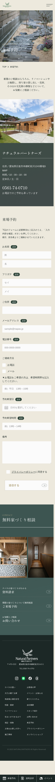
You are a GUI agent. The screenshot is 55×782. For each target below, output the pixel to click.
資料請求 (26, 591)
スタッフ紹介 (32, 712)
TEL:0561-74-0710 (26, 670)
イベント (48, 778)
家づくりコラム (33, 700)
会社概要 (30, 706)
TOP (4, 67)
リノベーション (11, 712)
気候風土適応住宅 (12, 700)
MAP (4, 170)
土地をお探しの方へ (13, 730)
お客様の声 (31, 689)
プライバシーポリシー (23, 472)
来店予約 (30, 724)
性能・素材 (9, 706)
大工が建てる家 (11, 695)
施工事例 (8, 736)
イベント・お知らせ (35, 695)
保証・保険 (9, 724)
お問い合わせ (26, 620)
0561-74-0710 (14, 187)
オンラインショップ (35, 736)
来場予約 (12, 778)
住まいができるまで (13, 718)
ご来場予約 (26, 606)
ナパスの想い (10, 689)
